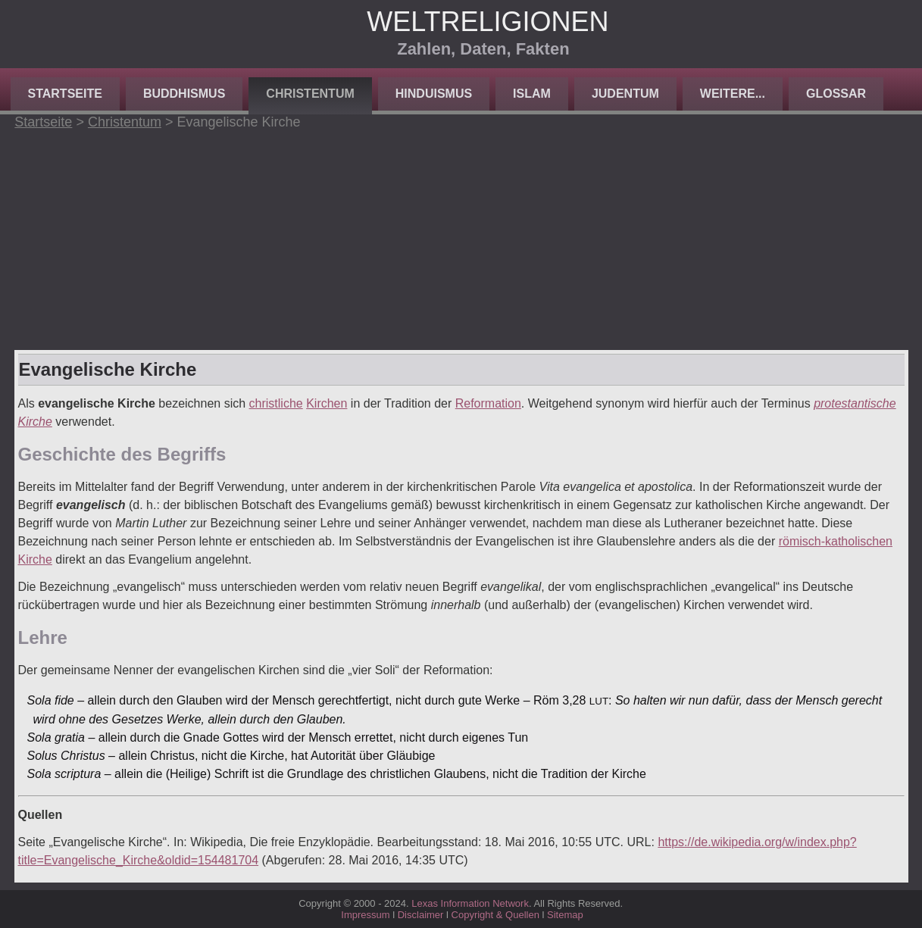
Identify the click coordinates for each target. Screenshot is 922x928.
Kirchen (326, 403)
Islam (532, 93)
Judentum (625, 93)
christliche (276, 403)
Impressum (365, 914)
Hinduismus (433, 93)
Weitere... (732, 93)
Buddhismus (184, 93)
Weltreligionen (487, 21)
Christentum (310, 93)
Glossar (836, 93)
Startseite (65, 93)
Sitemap (565, 914)
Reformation (488, 403)
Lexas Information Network (470, 903)
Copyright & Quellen (497, 914)
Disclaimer (421, 914)
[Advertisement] (461, 236)
